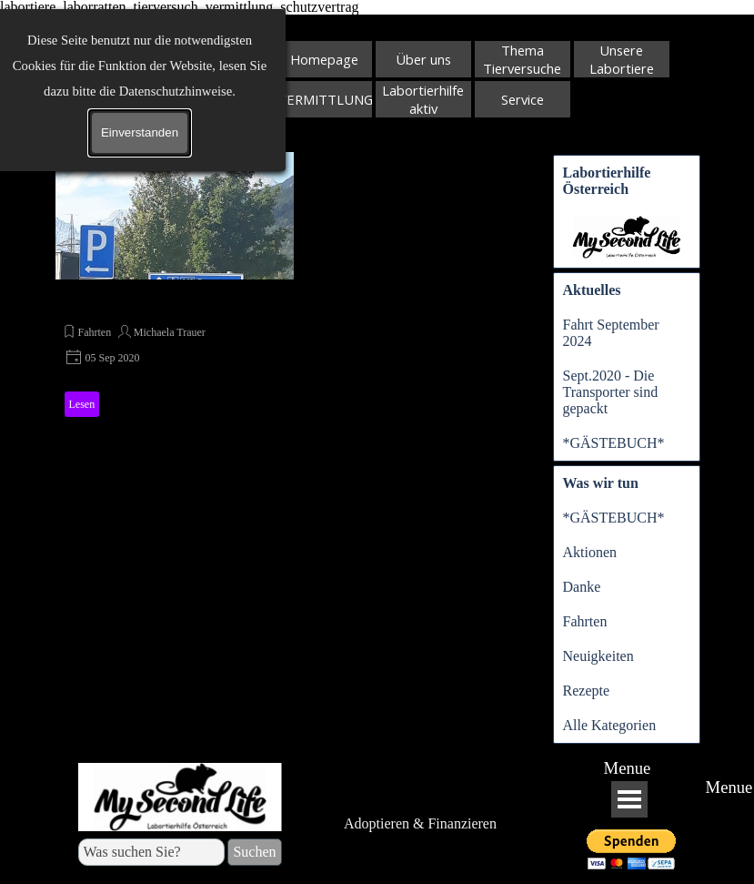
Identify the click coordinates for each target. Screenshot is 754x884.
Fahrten (95, 332)
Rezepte (586, 690)
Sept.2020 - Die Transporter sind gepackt (610, 392)
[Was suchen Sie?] (152, 852)
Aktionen (590, 552)
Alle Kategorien (610, 725)
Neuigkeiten (598, 656)
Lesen (82, 404)
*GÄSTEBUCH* (614, 443)
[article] (175, 287)
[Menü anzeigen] (629, 799)
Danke (582, 586)
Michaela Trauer (170, 332)
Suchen (234, 112)
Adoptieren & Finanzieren (420, 823)
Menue (627, 767)
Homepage (324, 59)
